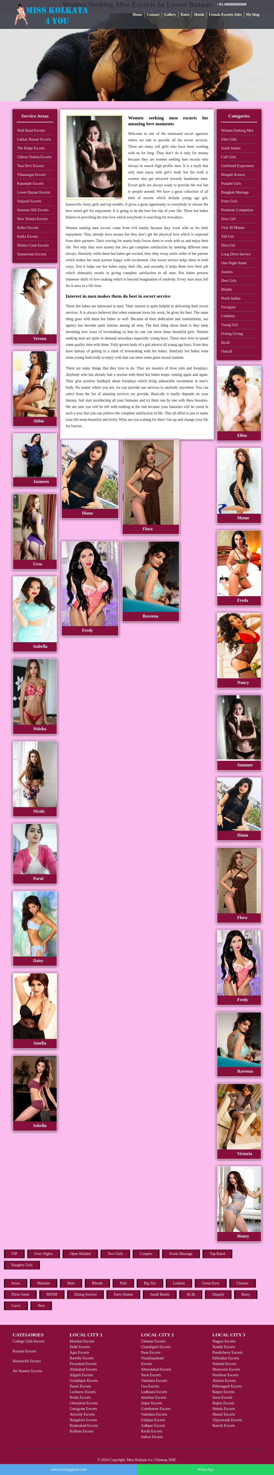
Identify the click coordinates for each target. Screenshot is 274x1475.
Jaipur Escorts (151, 1403)
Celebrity (228, 316)
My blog (252, 15)
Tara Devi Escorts (30, 166)
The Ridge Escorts (31, 148)
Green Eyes (210, 1283)
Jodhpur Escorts (153, 1426)
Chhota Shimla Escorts (34, 157)
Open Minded (80, 1254)
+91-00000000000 (232, 4)
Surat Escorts (151, 1375)
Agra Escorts (79, 1353)
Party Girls (229, 201)
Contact (153, 15)
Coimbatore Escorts (156, 1409)
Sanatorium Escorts (31, 254)
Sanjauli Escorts (29, 201)
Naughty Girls (22, 1265)
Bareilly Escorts (82, 1358)
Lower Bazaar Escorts (33, 192)
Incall (225, 343)
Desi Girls (229, 281)
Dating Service (85, 1294)
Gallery (170, 15)
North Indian (231, 298)
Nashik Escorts (223, 1347)
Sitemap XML (166, 1460)
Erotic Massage (181, 1254)
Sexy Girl (228, 219)
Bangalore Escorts (83, 1420)
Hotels (199, 15)
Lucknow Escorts (83, 1392)
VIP (14, 1254)
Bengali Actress (233, 175)
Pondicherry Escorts (227, 1353)
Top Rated (217, 1254)
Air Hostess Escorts (27, 1371)
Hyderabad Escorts (84, 1426)
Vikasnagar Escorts (31, 175)
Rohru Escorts (28, 228)
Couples (146, 1254)
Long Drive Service (236, 254)
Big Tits (150, 1283)
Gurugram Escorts (83, 1409)
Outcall (226, 351)
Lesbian (179, 1283)
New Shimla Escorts (32, 219)
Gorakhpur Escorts (84, 1381)
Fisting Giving (232, 334)
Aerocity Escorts (82, 1414)
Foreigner (228, 307)
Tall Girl (227, 237)
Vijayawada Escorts (227, 1420)
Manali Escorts (223, 1414)
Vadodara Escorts (154, 1381)
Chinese (243, 1283)
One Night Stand (233, 263)
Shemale (43, 1283)
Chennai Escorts (153, 1341)
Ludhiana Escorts (154, 1392)
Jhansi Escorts (80, 1386)
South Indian (231, 148)
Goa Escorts (150, 1386)
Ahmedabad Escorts (156, 1369)
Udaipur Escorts (153, 1420)
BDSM (52, 1294)
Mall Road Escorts (31, 130)
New (41, 1306)
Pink (123, 1283)
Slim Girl (228, 245)
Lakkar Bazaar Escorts (34, 139)
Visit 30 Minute (233, 228)
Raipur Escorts (223, 1392)
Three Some (20, 1294)
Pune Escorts (151, 1353)
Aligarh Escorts (81, 1375)
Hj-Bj (191, 1294)
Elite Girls (229, 139)
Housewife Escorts (27, 1361)
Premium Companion (237, 210)
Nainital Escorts (224, 1364)
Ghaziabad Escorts (84, 1403)
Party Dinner (123, 1294)
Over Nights (44, 1254)
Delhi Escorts (80, 1347)
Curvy (16, 1306)
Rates (185, 15)
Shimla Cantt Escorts (33, 245)
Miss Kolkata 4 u (140, 1460)
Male (71, 1283)
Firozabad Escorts (83, 1364)
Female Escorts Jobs (225, 15)
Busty (245, 1294)
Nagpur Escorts (224, 1341)
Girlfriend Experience (237, 166)
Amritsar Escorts (153, 1397)
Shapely (218, 1294)
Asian (15, 1283)
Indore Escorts (152, 1437)
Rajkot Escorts (223, 1403)
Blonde (97, 1283)
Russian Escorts (24, 1351)
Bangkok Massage (235, 192)
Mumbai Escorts (82, 1341)
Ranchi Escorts (223, 1426)
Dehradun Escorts (225, 1358)
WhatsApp (205, 1470)
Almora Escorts (224, 1381)
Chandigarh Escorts (155, 1347)
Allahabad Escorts (83, 1369)
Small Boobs (159, 1294)
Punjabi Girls (231, 183)
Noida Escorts (80, 1397)
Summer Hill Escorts (32, 210)
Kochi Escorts (151, 1431)
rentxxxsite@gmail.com (69, 1470)
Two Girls (115, 1254)
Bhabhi (226, 290)
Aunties (227, 272)
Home (137, 15)
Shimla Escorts (223, 1409)
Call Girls (228, 157)
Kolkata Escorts (81, 1431)
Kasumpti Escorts (30, 183)
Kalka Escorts (27, 237)
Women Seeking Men (237, 130)
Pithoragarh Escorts (227, 1386)
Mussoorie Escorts (226, 1369)
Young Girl (229, 325)
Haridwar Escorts (225, 1375)
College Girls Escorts (29, 1341)
